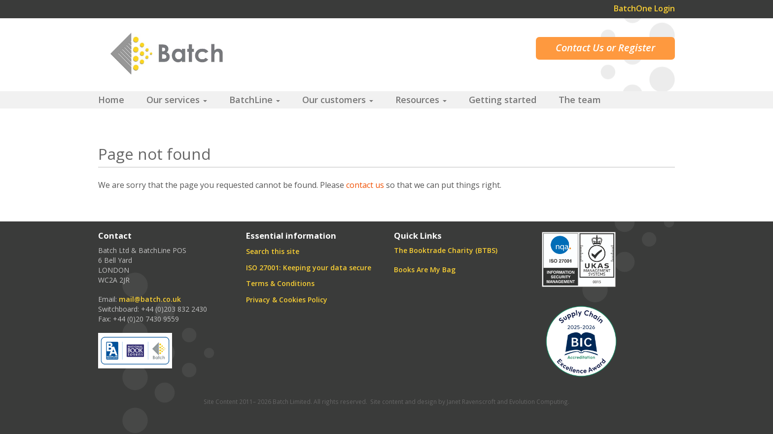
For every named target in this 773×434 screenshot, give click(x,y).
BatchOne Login (644, 8)
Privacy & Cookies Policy (286, 299)
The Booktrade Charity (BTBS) (445, 250)
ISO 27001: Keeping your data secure (308, 267)
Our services (176, 100)
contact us (365, 185)
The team (580, 100)
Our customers (337, 100)
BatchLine (254, 100)
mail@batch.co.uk (150, 299)
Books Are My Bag (425, 269)
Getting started (502, 100)
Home (111, 100)
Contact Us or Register (605, 47)
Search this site (272, 251)
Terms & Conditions (280, 283)
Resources (421, 100)
